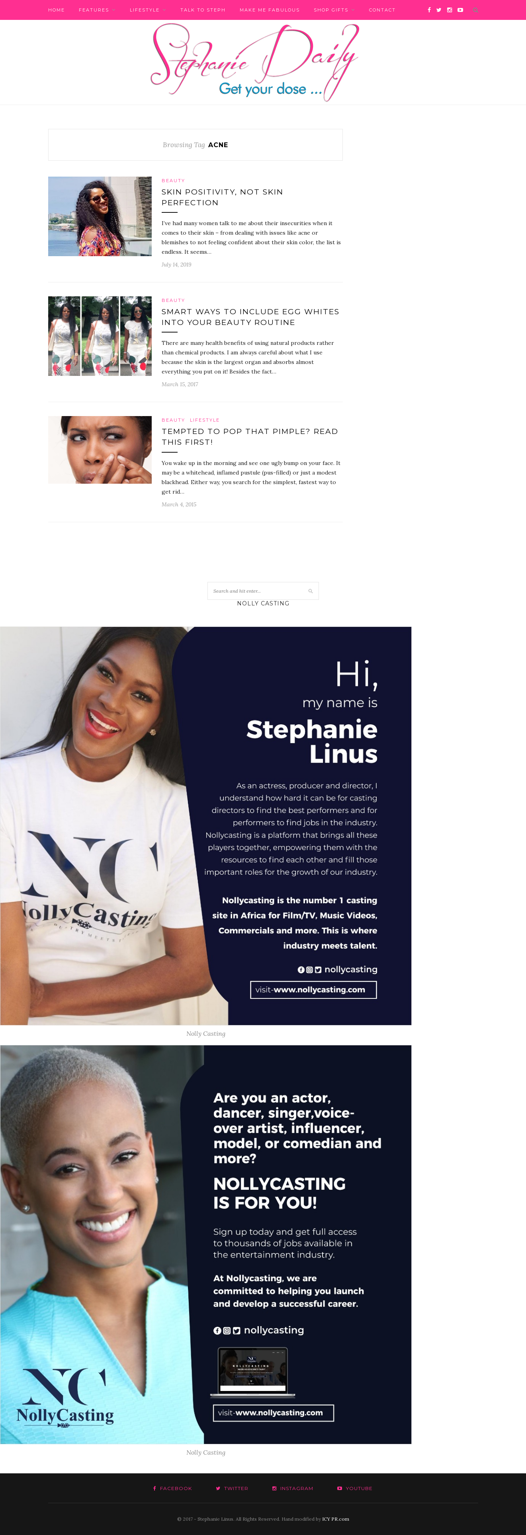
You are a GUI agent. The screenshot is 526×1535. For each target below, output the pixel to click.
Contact (382, 10)
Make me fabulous (270, 10)
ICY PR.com (335, 1519)
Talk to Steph (203, 10)
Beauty (173, 180)
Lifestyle (145, 10)
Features (94, 10)
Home (56, 10)
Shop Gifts (331, 10)
